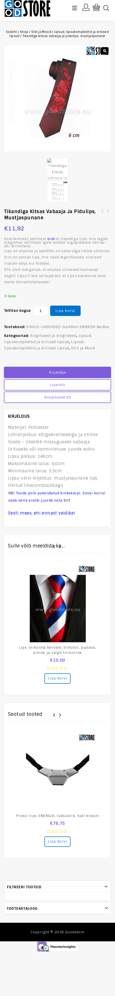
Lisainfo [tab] (57, 384)
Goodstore (75, 932)
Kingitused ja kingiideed (53, 335)
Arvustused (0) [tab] (57, 397)
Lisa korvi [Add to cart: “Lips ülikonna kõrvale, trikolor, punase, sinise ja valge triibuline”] (57, 678)
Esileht (11, 32)
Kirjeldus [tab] (57, 372)
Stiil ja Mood (41, 32)
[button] (105, 50)
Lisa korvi (65, 310)
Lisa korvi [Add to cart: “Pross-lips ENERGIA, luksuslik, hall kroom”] (57, 841)
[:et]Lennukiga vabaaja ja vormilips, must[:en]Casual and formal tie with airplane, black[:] (108, 217)
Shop (24, 32)
